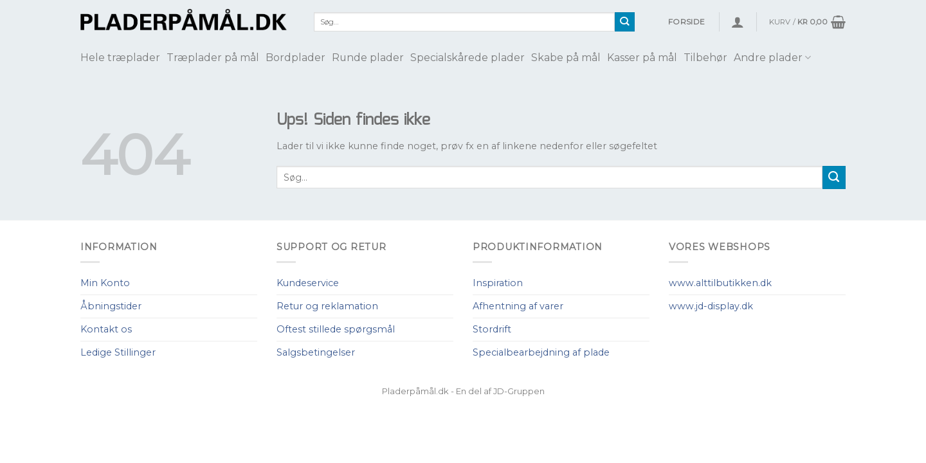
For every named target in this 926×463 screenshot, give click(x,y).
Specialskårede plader (467, 57)
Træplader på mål (213, 57)
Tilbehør (705, 57)
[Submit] (625, 22)
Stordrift (492, 329)
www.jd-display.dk (711, 306)
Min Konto (105, 283)
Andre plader (772, 57)
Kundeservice (308, 283)
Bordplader (295, 57)
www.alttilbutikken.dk (720, 283)
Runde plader (368, 57)
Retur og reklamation (327, 306)
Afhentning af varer (518, 306)
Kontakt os (106, 329)
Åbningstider (110, 306)
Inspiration (498, 283)
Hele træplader (120, 57)
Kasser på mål (642, 57)
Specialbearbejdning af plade (541, 352)
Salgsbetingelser (316, 352)
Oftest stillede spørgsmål (336, 329)
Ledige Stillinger (118, 352)
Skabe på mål (566, 57)
